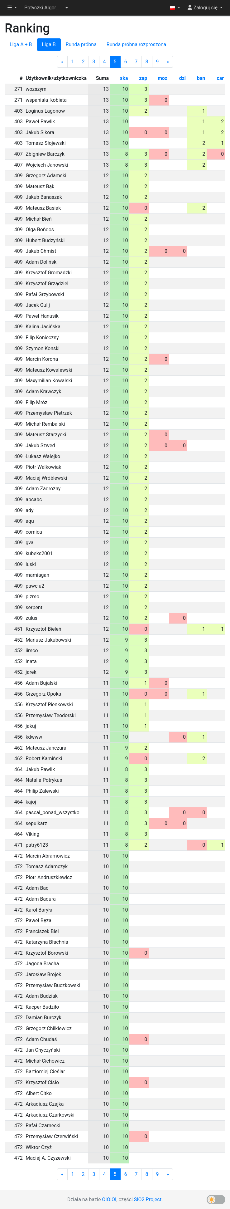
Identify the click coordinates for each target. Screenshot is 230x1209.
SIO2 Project (147, 1199)
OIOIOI (109, 1199)
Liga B (49, 44)
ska (124, 78)
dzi (182, 78)
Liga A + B (21, 44)
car (220, 78)
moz (162, 78)
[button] (46, 8)
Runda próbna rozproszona (136, 44)
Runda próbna (81, 44)
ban (201, 78)
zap (143, 78)
